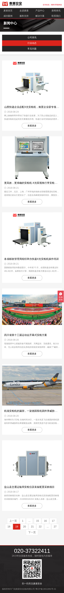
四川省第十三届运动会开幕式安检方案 (25, 335)
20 (24, 526)
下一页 (32, 532)
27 (55, 526)
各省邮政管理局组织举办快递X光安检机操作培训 (31, 259)
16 (45, 520)
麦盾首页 (7, 10)
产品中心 (39, 10)
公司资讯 (32, 37)
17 (53, 520)
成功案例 (7, 16)
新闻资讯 (56, 10)
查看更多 (32, 126)
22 (40, 526)
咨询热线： (52, 5)
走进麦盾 (24, 10)
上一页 (13, 520)
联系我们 (56, 16)
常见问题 (32, 48)
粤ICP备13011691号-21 (45, 589)
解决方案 (39, 16)
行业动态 (32, 43)
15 (37, 520)
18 (8, 526)
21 (32, 526)
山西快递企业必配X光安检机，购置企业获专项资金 (32, 107)
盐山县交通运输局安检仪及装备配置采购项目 (29, 487)
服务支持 (24, 16)
